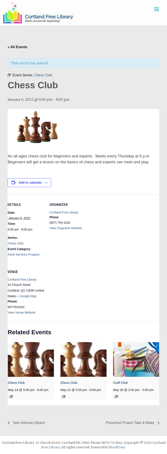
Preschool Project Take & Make (130, 423)
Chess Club (15, 243)
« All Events (17, 47)
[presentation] (31, 359)
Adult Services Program (24, 254)
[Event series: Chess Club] (11, 396)
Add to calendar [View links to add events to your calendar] (30, 182)
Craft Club (120, 382)
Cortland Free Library (63, 212)
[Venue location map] (72, 291)
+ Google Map (26, 296)
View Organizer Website (65, 228)
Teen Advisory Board (28, 423)
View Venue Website (21, 312)
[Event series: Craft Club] (116, 396)
